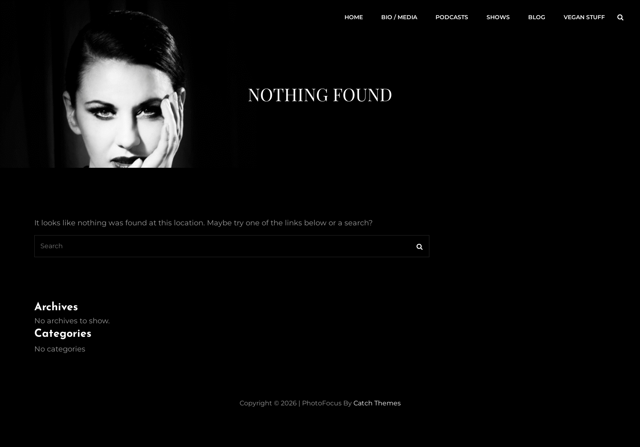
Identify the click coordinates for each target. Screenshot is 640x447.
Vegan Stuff (584, 17)
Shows (498, 17)
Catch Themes (377, 403)
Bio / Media (399, 17)
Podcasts (452, 17)
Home (353, 17)
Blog (536, 17)
